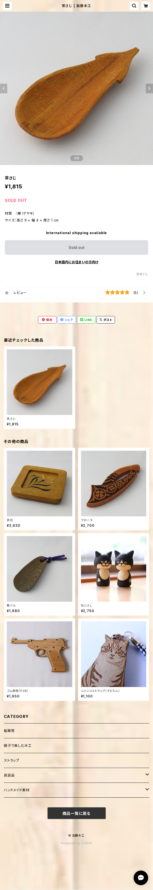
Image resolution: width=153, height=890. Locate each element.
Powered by (76, 843)
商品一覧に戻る (77, 813)
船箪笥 (9, 731)
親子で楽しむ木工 (18, 745)
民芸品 (9, 775)
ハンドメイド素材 (16, 790)
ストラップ (11, 760)
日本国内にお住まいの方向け (76, 262)
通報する (142, 274)
